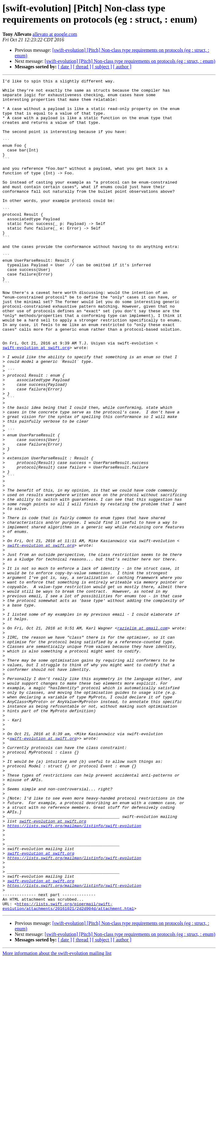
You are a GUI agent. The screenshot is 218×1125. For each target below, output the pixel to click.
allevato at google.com (55, 34)
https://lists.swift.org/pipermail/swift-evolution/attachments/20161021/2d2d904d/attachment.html (68, 1071)
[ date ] (65, 66)
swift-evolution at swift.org (35, 402)
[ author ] (122, 66)
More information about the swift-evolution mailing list (57, 1119)
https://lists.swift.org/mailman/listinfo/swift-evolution (74, 975)
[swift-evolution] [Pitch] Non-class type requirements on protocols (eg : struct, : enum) (130, 61)
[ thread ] (82, 66)
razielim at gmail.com (142, 738)
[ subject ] (102, 66)
